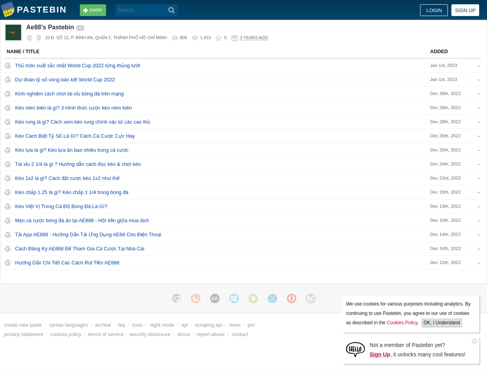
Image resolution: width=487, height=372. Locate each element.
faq (121, 325)
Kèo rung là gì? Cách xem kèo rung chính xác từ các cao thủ (83, 122)
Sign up (465, 10)
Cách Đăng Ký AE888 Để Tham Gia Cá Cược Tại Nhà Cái (79, 249)
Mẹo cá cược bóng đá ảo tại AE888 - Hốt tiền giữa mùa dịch (82, 220)
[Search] (171, 10)
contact (240, 334)
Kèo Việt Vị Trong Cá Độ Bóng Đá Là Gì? (61, 206)
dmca (183, 334)
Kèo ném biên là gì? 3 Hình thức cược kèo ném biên (73, 108)
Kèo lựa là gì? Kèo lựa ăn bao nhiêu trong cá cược (72, 150)
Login (434, 10)
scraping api (208, 325)
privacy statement (23, 334)
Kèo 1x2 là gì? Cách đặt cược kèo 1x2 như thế (67, 178)
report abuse (211, 334)
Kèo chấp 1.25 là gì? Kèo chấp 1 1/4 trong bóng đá (71, 192)
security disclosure (149, 334)
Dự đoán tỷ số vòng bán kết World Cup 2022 (65, 80)
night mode (162, 325)
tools (137, 325)
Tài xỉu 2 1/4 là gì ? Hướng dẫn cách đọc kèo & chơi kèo (78, 164)
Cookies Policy (402, 322)
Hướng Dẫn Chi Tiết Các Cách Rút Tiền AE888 (67, 263)
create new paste (23, 325)
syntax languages (68, 325)
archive (103, 325)
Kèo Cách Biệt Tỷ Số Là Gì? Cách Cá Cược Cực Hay (75, 136)
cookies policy (65, 334)
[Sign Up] (355, 349)
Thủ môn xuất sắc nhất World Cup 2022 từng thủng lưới (77, 65)
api (184, 325)
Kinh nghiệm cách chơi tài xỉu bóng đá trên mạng (69, 94)
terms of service (106, 334)
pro (251, 325)
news (235, 325)
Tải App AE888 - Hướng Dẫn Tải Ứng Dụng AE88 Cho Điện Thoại (88, 234)
